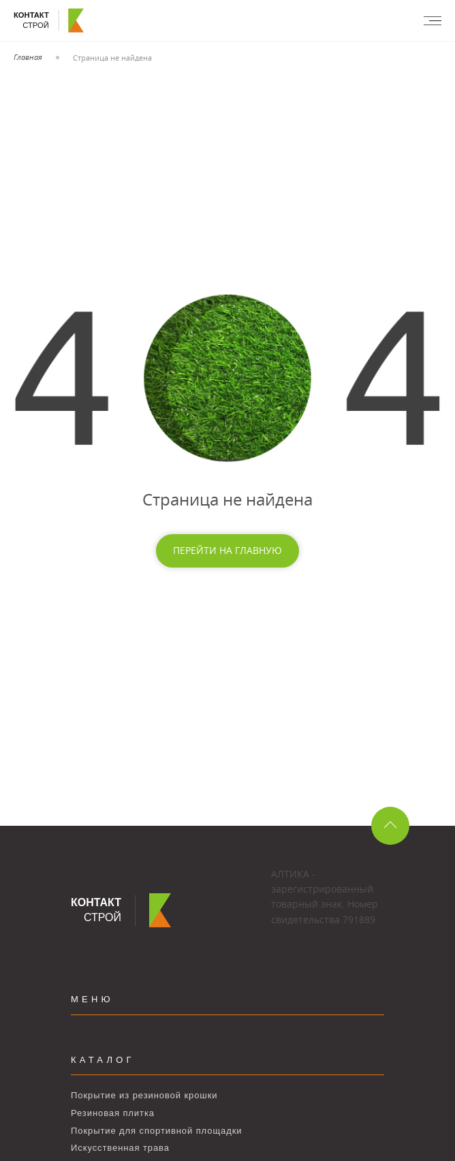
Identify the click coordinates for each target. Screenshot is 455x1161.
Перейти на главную (227, 550)
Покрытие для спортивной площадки (156, 1131)
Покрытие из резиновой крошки (144, 1095)
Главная (28, 57)
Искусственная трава (120, 1148)
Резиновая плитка (113, 1113)
